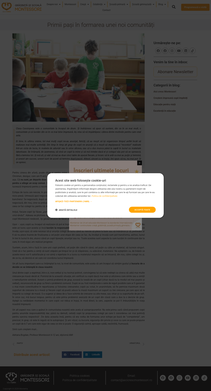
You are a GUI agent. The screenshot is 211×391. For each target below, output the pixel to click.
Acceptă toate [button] (141, 209)
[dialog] (105, 195)
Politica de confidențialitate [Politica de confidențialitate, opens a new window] (105, 195)
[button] (105, 201)
